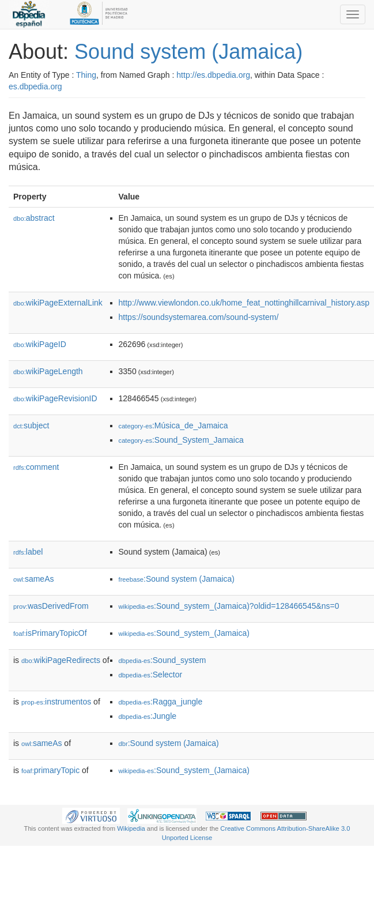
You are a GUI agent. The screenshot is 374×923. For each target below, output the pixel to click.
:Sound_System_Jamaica (181, 439)
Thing (86, 75)
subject (31, 425)
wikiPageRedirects (60, 660)
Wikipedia (131, 828)
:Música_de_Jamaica (173, 425)
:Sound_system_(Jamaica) (184, 633)
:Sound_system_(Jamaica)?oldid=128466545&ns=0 (229, 606)
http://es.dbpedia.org (213, 75)
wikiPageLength (48, 371)
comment (36, 467)
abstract (34, 218)
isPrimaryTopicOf (50, 633)
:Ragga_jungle (161, 701)
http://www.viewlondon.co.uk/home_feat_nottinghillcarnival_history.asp (244, 302)
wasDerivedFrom (51, 606)
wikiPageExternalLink (58, 302)
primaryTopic (50, 770)
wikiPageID (39, 344)
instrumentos (56, 701)
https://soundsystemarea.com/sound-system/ (199, 317)
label (28, 551)
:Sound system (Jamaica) (177, 578)
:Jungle (148, 716)
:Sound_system (162, 660)
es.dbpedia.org (35, 86)
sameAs (33, 578)
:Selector (151, 674)
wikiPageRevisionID (55, 398)
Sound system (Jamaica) (188, 51)
